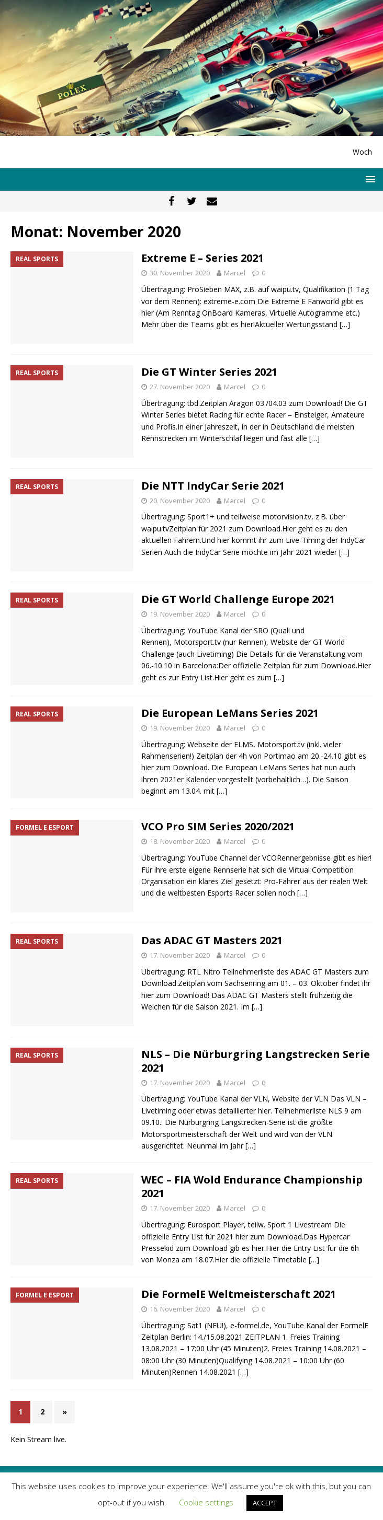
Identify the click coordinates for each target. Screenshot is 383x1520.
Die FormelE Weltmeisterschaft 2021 (238, 1294)
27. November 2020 (180, 386)
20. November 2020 (180, 500)
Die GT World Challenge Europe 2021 (238, 599)
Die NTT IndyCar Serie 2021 (213, 486)
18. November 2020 (180, 841)
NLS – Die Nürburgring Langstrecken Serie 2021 (255, 1061)
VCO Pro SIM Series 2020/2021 (218, 826)
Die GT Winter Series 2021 (209, 372)
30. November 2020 (180, 272)
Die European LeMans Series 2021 (230, 713)
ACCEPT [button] (265, 1502)
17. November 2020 (180, 955)
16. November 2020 (180, 1309)
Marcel (234, 272)
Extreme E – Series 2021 (202, 258)
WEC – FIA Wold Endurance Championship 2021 (252, 1186)
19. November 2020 (180, 614)
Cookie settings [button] (206, 1502)
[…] (345, 324)
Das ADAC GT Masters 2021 (212, 940)
